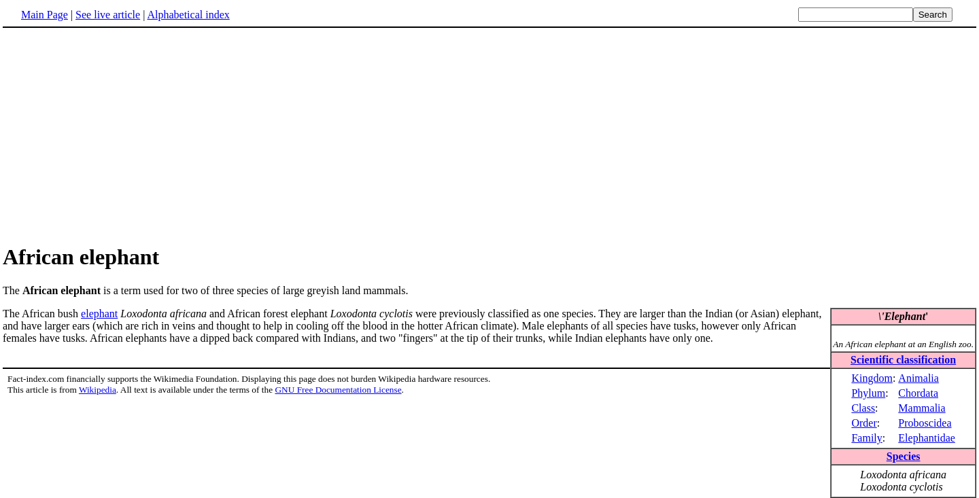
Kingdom (871, 378)
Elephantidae (926, 438)
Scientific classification (903, 360)
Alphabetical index (188, 14)
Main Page (44, 14)
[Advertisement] (117, 135)
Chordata (918, 393)
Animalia (918, 378)
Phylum (868, 393)
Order (863, 423)
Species (904, 456)
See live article (107, 14)
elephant (99, 313)
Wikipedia (97, 390)
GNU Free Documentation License (338, 390)
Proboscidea (924, 423)
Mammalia (921, 408)
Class (863, 408)
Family (866, 438)
